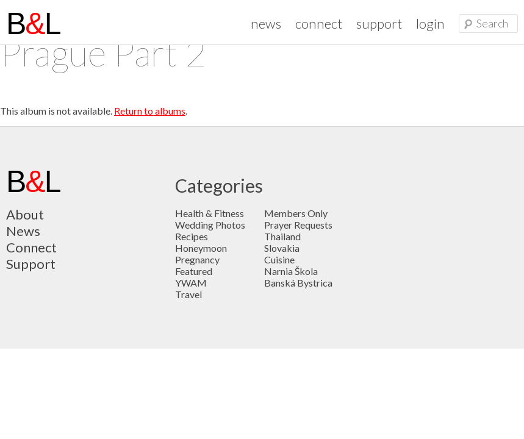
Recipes (191, 236)
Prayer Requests (298, 224)
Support (31, 263)
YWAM (191, 282)
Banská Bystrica (298, 282)
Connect (31, 247)
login (430, 23)
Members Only (296, 213)
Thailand (282, 236)
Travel (188, 294)
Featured (193, 271)
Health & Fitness (209, 213)
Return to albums (149, 110)
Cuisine (279, 259)
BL (33, 24)
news (266, 23)
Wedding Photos (210, 224)
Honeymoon (201, 248)
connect (318, 23)
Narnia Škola (291, 271)
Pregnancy (197, 259)
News (23, 231)
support (379, 23)
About (25, 214)
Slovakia (282, 248)
